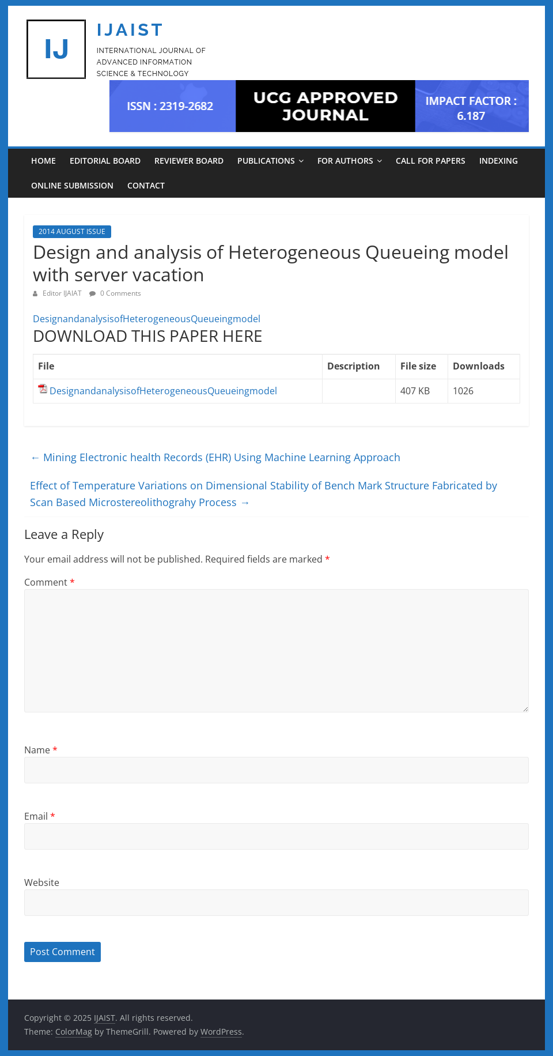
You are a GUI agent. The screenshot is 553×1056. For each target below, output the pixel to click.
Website (41, 882)
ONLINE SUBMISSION (72, 185)
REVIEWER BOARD (189, 160)
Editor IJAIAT (63, 293)
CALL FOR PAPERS (430, 160)
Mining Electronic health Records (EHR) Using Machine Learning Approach (215, 457)
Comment (49, 582)
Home (43, 160)
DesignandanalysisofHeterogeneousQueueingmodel (146, 318)
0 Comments (115, 293)
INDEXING (498, 160)
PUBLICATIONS (266, 160)
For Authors (345, 160)
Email (39, 816)
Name (41, 750)
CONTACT (146, 185)
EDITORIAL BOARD (105, 160)
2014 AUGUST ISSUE (72, 231)
